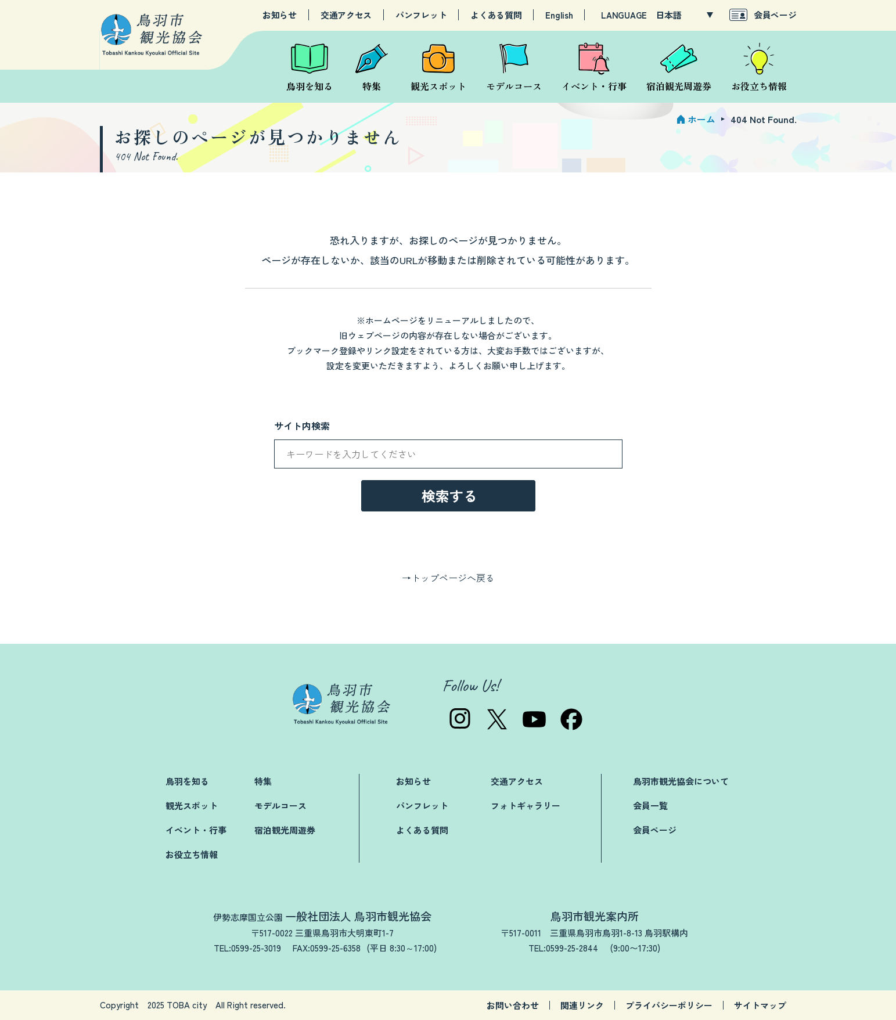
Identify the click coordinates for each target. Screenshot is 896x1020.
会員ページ (775, 15)
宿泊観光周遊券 (284, 830)
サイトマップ (760, 1005)
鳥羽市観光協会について (681, 781)
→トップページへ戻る (448, 578)
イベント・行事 (195, 830)
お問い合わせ (513, 1005)
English (559, 15)
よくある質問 (495, 15)
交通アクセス (346, 15)
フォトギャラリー (525, 805)
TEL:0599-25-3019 (247, 948)
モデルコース (280, 805)
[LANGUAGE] (684, 15)
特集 (263, 781)
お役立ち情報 (191, 854)
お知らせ (279, 15)
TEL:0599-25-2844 (563, 948)
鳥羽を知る (187, 781)
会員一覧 (650, 805)
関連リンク (582, 1005)
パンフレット (421, 15)
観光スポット (191, 805)
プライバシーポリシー (669, 1005)
